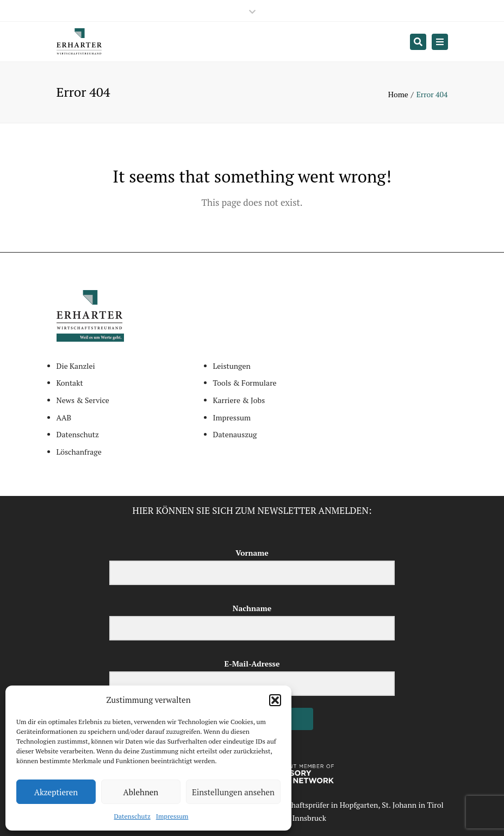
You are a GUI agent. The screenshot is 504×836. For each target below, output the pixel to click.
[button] (275, 700)
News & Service (83, 400)
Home (398, 94)
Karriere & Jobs (239, 400)
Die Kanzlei (76, 366)
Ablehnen (141, 792)
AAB (64, 417)
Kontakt (70, 383)
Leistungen (232, 366)
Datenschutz (132, 816)
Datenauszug (235, 434)
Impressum (172, 816)
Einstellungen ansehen (233, 792)
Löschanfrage (79, 452)
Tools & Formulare (245, 383)
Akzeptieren (56, 792)
